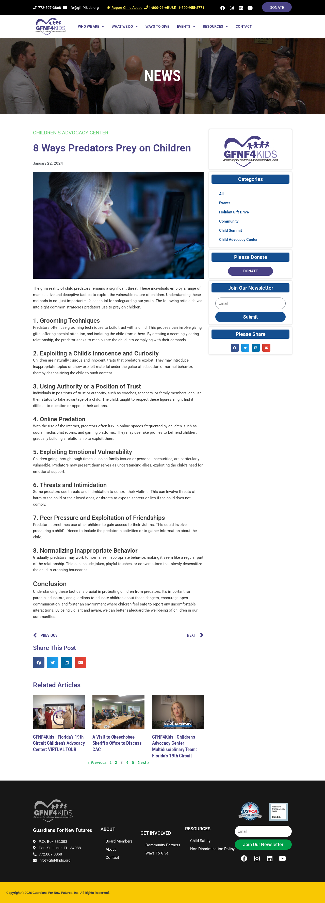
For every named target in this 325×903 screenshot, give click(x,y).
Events (225, 203)
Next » (143, 762)
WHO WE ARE (91, 26)
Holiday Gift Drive (234, 212)
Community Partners (162, 845)
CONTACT (244, 26)
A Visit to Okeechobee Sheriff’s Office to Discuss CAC (117, 743)
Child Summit (230, 230)
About (111, 849)
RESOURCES (215, 26)
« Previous (97, 762)
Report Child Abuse (124, 8)
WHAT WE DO (125, 26)
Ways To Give (156, 853)
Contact (112, 857)
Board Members (119, 841)
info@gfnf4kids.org (81, 8)
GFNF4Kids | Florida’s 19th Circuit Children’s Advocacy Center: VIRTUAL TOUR (59, 743)
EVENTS (186, 26)
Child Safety (200, 840)
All (221, 194)
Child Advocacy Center (238, 239)
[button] (38, 662)
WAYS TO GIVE (157, 26)
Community (228, 221)
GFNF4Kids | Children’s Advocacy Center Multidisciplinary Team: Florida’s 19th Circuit (174, 746)
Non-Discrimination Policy (212, 849)
